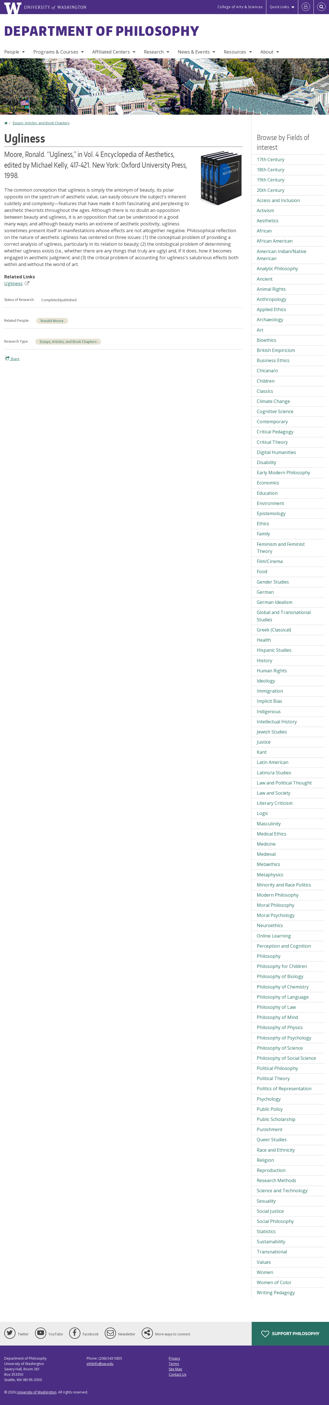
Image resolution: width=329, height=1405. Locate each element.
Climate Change (273, 401)
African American (275, 241)
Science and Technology (282, 1190)
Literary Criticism (275, 803)
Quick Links (279, 7)
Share (12, 358)
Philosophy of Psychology (284, 1038)
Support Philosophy (290, 1334)
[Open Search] (321, 7)
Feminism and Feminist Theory (281, 548)
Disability (266, 462)
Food (262, 571)
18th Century (270, 170)
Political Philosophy (277, 1068)
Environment (270, 503)
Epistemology (271, 513)
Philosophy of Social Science (286, 1058)
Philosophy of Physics (280, 1027)
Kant (262, 752)
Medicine (266, 844)
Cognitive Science (275, 411)
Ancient (265, 279)
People (11, 52)
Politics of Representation (284, 1088)
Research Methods (276, 1180)
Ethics (263, 523)
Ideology (266, 681)
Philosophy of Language (283, 997)
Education (267, 493)
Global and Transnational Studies (284, 616)
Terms (174, 1363)
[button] (219, 178)
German (265, 592)
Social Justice (270, 1211)
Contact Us (177, 1374)
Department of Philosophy (101, 30)
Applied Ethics (271, 309)
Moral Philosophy (275, 905)
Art (260, 330)
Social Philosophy (275, 1221)
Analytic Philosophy (277, 268)
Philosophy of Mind (277, 1017)
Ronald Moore (52, 320)
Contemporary (272, 421)
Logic (262, 813)
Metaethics (268, 864)
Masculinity (269, 824)
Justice (264, 742)
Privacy (174, 1358)
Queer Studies (272, 1139)
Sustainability (271, 1241)
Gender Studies (273, 582)
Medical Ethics (271, 834)
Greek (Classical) (274, 630)
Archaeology (270, 319)
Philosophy (268, 956)
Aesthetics (267, 221)
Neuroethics (270, 925)
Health (264, 640)
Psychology (269, 1099)
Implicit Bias (269, 701)
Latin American (272, 762)
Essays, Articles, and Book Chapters (41, 123)
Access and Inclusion (278, 200)
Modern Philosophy (278, 895)
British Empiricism (276, 350)
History (264, 660)
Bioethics (266, 340)
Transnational (272, 1252)
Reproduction (271, 1170)
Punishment (269, 1129)
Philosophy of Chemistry (283, 987)
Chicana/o (267, 370)
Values (264, 1262)
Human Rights (272, 671)
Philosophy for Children (282, 966)
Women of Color (274, 1282)
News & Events (194, 52)
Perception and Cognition (284, 946)
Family (263, 534)
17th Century (270, 159)
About (267, 52)
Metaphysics (270, 875)
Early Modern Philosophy (283, 472)
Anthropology (271, 299)
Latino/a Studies (274, 773)
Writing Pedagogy (276, 1292)
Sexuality (266, 1201)
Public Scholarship (276, 1119)
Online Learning (274, 936)
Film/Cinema (270, 561)
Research (154, 52)
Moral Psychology (276, 915)
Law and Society (273, 793)
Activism (265, 210)
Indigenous (269, 711)
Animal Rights (271, 289)
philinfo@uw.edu (100, 1363)
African (264, 231)
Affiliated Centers (111, 52)
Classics (265, 391)
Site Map (175, 1369)
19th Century (270, 180)
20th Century (270, 190)
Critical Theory (272, 442)
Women (265, 1272)
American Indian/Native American (281, 255)
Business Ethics (273, 360)
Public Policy (270, 1109)
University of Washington (36, 1392)
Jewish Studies (272, 732)
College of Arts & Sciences (240, 7)
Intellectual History (277, 722)
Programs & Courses (55, 52)
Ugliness (16, 283)
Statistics (266, 1231)
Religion (265, 1160)
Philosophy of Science (280, 1048)
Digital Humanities (276, 452)
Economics (268, 483)
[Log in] (305, 7)
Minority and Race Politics (284, 885)
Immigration (270, 691)
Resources (235, 52)
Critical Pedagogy (275, 432)
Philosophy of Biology (280, 976)
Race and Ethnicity (276, 1150)
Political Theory (273, 1078)
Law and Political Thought (284, 783)
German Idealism (274, 602)
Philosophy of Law (276, 1007)
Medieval (266, 854)
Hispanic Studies (274, 650)
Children (266, 381)
